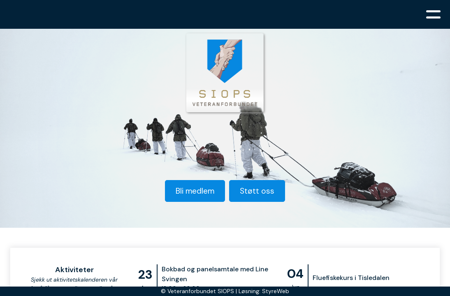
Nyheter (176, 14)
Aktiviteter (281, 14)
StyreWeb (275, 291)
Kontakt (381, 14)
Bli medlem (336, 14)
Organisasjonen (117, 14)
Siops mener (224, 14)
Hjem (63, 14)
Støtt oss (257, 191)
